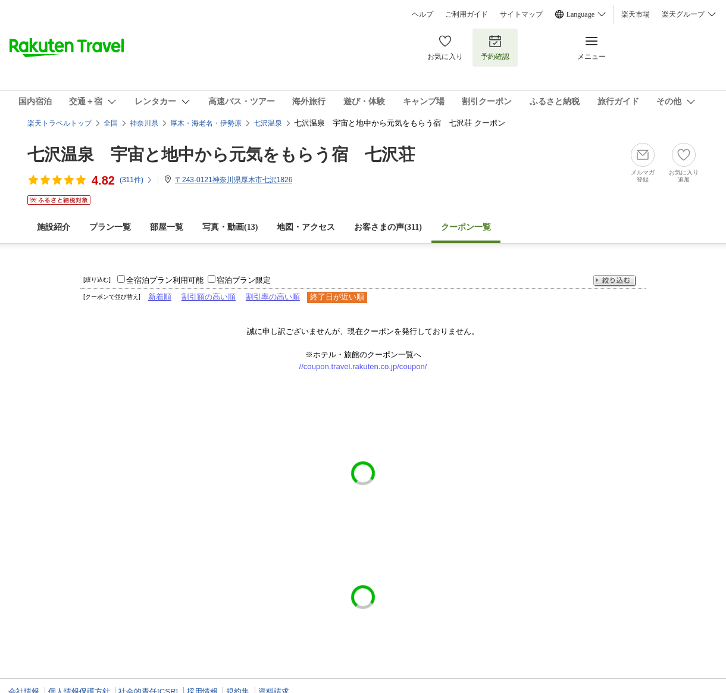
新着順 (159, 296)
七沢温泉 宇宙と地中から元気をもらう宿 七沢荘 (221, 154)
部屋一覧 (166, 227)
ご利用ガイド (466, 14)
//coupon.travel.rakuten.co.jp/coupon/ (363, 366)
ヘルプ (422, 14)
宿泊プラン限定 (244, 280)
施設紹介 (53, 227)
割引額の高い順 (209, 296)
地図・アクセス (306, 227)
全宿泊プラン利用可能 (165, 280)
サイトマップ (521, 14)
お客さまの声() (388, 227)
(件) (136, 179)
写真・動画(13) (230, 227)
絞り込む (614, 280)
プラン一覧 (110, 227)
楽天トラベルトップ (59, 123)
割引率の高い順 (273, 296)
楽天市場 (635, 14)
